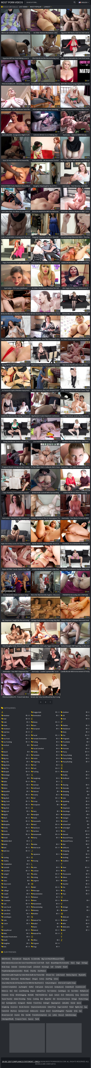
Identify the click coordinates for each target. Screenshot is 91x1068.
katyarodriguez (51, 983)
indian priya (52, 1007)
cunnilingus (62, 991)
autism (57, 995)
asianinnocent (80, 987)
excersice (14, 1007)
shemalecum (16, 959)
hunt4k (28, 1015)
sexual (42, 1011)
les (49, 1015)
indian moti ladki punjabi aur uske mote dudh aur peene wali (23, 975)
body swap (6, 967)
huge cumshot (62, 1007)
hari (80, 1011)
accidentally (35, 959)
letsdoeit (36, 967)
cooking (36, 999)
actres (41, 979)
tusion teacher (7, 999)
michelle (31, 995)
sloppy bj (26, 959)
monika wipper (25, 979)
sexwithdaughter (58, 1011)
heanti (65, 967)
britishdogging (21, 995)
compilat (58, 967)
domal (73, 1003)
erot (62, 995)
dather (31, 987)
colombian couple (25, 967)
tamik (37, 1019)
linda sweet (60, 975)
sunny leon (49, 987)
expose (30, 1019)
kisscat (61, 1015)
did (54, 999)
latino (55, 1015)
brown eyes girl (7, 1015)
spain (51, 995)
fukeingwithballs (8, 1019)
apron (79, 1003)
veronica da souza (63, 999)
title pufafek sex (41, 995)
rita (22, 1015)
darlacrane (14, 979)
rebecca (5, 991)
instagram (21, 1003)
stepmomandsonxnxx (38, 1007)
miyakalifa (82, 975)
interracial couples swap (67, 983)
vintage (74, 999)
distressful (84, 995)
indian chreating (19, 999)
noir (11, 991)
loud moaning (24, 991)
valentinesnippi (70, 1015)
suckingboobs (11, 1003)
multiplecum (84, 991)
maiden (29, 1003)
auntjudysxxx (59, 987)
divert (48, 1011)
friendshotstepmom (39, 1015)
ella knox (14, 1011)
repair (32, 991)
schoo (56, 979)
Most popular (36, 7)
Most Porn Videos (12, 2)
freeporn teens (21, 1019)
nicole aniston (24, 1007)
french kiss (38, 1003)
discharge (45, 967)
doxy (77, 995)
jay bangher (22, 987)
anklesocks (34, 1011)
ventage (85, 963)
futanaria (5, 995)
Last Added (24, 7)
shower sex (50, 975)
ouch (47, 963)
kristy (12, 995)
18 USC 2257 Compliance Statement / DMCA (21, 1061)
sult (52, 967)
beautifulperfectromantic (60, 963)
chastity (33, 971)
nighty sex (79, 1007)
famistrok (5, 1011)
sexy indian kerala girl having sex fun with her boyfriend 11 (23, 983)
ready (26, 971)
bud (41, 999)
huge (78, 963)
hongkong (5, 1007)
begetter (48, 999)
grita (75, 1011)
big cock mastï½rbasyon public (53, 959)
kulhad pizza (41, 991)
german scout (23, 1011)
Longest (48, 7)
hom (15, 991)
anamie (17, 1015)
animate (14, 967)
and (3, 1003)
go (69, 991)
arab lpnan (39, 987)
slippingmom (55, 1003)
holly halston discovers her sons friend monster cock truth (23, 963)
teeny (29, 999)
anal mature (42, 971)
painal (71, 1007)
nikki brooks (6, 959)
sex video (74, 991)
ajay (85, 1007)
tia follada (5, 979)
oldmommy (70, 995)
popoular (69, 1011)
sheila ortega (83, 999)
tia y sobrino (51, 991)
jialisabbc (65, 1003)
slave (73, 963)
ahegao (35, 979)
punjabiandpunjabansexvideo (12, 971)
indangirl (46, 1003)
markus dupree (71, 975)
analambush (69, 987)
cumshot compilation (9, 987)
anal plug (49, 979)
